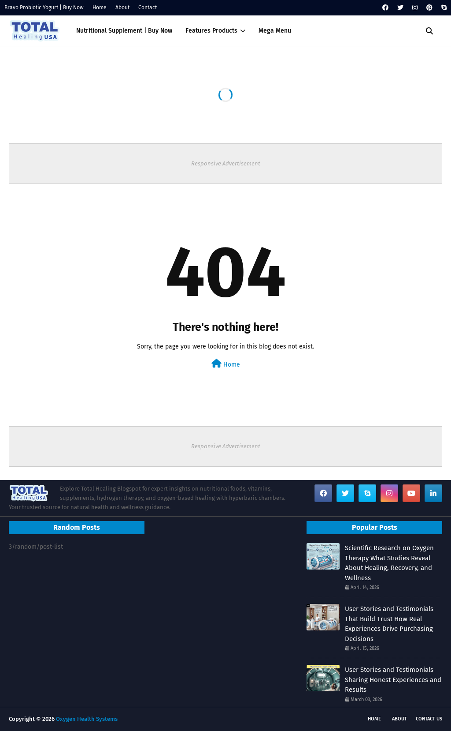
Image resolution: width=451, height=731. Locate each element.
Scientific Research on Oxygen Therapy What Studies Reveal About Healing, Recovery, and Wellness (389, 563)
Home (99, 7)
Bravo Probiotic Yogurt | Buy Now (44, 7)
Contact (147, 7)
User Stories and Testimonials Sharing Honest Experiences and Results (393, 680)
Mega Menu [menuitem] (275, 30)
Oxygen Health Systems (87, 719)
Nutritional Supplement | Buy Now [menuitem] (124, 30)
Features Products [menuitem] (211, 30)
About (122, 7)
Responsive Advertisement (225, 163)
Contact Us (429, 719)
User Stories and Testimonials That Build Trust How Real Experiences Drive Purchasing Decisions (389, 624)
